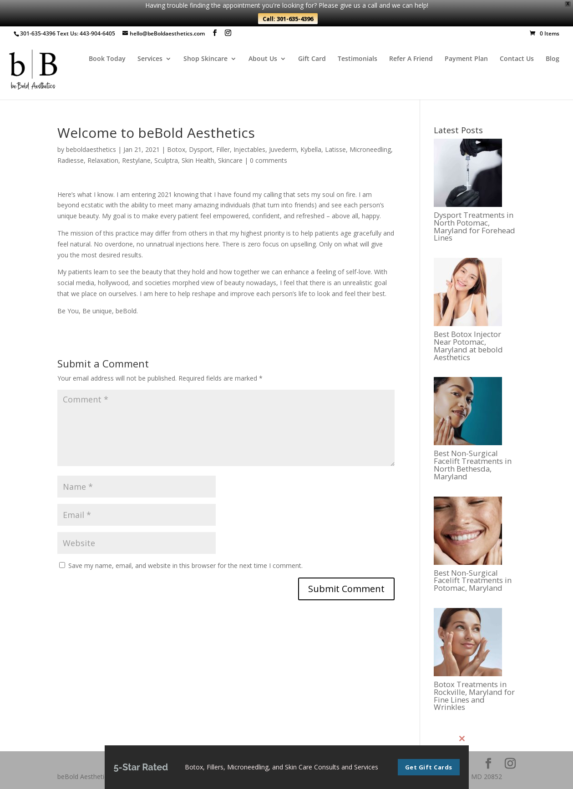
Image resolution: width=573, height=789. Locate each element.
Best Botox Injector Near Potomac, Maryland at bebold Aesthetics (468, 346)
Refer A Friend (411, 59)
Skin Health (198, 160)
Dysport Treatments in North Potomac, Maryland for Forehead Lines (474, 226)
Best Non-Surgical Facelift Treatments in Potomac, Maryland (473, 580)
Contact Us (517, 59)
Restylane (136, 160)
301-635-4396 (38, 33)
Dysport (201, 149)
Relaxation (102, 160)
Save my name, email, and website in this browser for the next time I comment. (185, 565)
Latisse (335, 149)
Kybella (310, 149)
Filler (223, 149)
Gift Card (312, 59)
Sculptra (166, 160)
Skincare (230, 160)
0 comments (268, 160)
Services (149, 59)
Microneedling (370, 149)
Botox (176, 149)
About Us (262, 59)
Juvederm (283, 149)
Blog (552, 59)
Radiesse (70, 160)
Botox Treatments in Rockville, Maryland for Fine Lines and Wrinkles (474, 696)
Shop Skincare (205, 59)
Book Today (107, 59)
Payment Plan (466, 59)
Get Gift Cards (428, 768)
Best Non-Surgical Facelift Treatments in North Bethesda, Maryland (473, 465)
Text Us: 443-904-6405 (86, 33)
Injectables (249, 149)
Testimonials (357, 59)
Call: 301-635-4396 (288, 19)
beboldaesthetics (91, 149)
